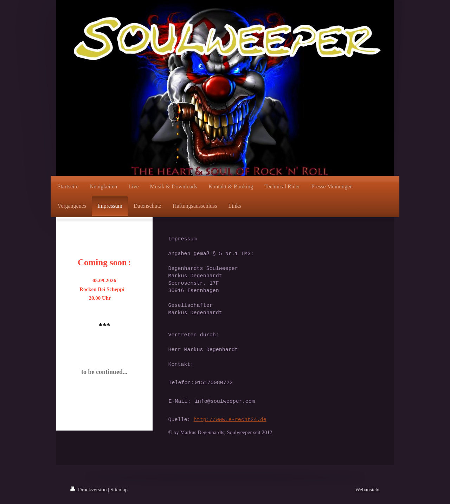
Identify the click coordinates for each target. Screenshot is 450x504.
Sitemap (119, 489)
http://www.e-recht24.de (230, 419)
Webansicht (367, 489)
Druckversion (89, 489)
